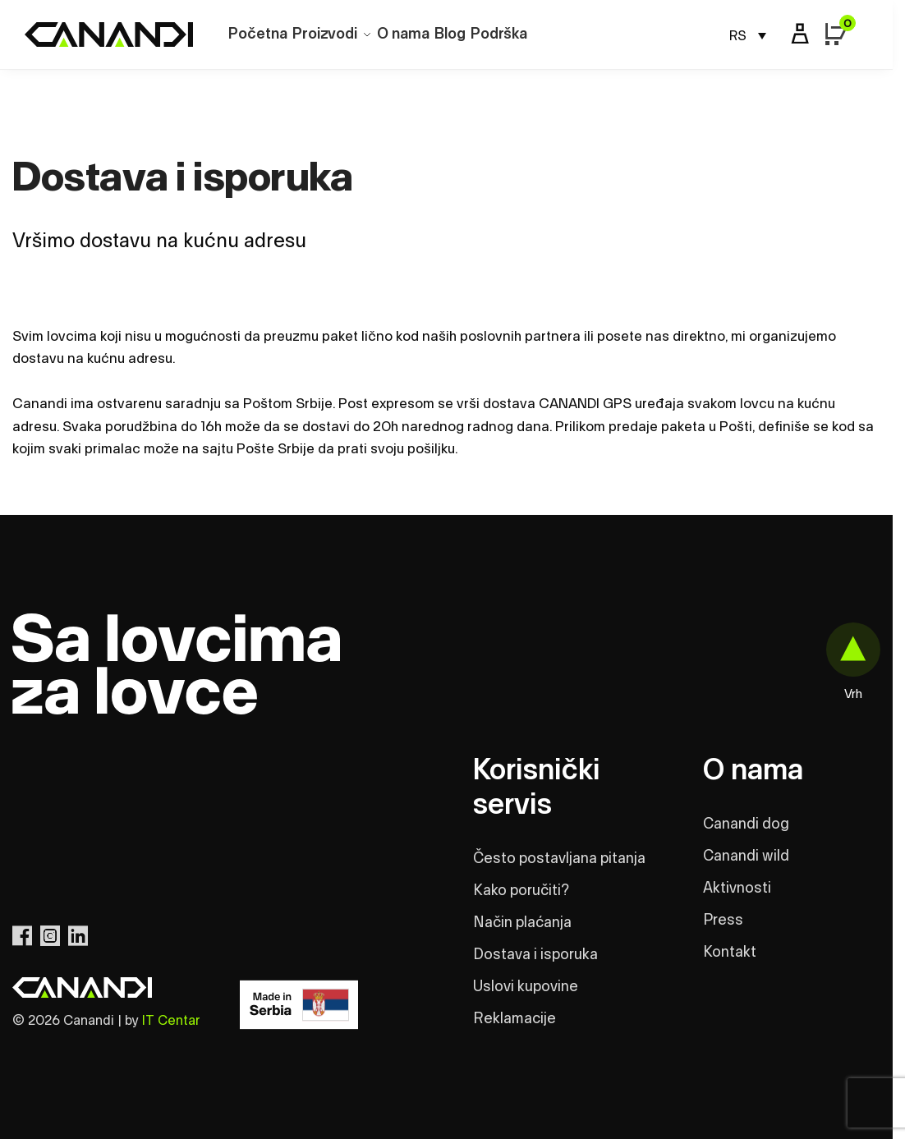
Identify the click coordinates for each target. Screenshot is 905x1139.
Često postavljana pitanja (559, 859)
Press (723, 920)
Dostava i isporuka (535, 955)
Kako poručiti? (521, 891)
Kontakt (729, 952)
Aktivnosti (737, 888)
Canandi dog (746, 824)
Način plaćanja (522, 923)
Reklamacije (514, 1019)
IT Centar (171, 1020)
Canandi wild (746, 856)
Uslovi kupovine (525, 987)
